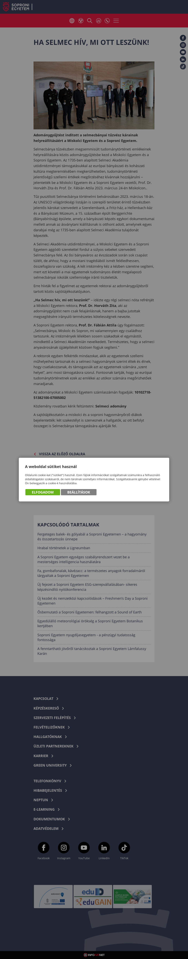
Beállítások (78, 492)
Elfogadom (43, 492)
